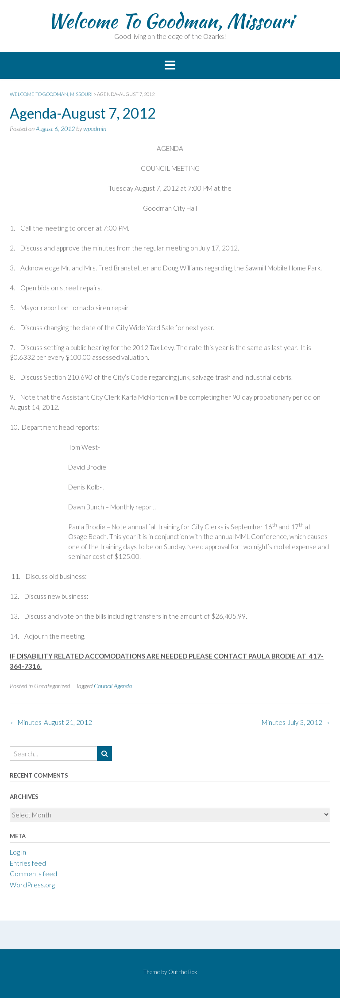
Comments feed (33, 874)
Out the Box (182, 971)
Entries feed (28, 863)
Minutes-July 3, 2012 (296, 722)
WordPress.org (32, 885)
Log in (18, 852)
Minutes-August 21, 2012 (51, 722)
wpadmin (94, 128)
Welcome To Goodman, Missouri (170, 21)
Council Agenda (113, 686)
